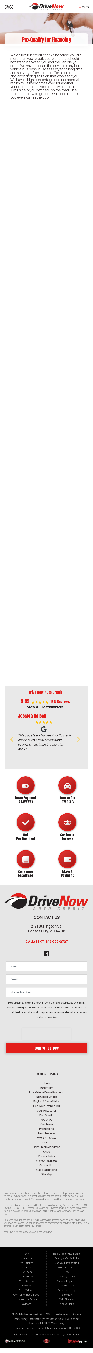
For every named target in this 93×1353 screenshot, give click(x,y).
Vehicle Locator (46, 1115)
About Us (46, 1124)
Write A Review (46, 1143)
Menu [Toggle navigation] (84, 7)
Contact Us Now (46, 1053)
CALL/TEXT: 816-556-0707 (46, 946)
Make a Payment (67, 1286)
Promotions (46, 1133)
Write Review (26, 1286)
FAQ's (46, 1156)
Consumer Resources (46, 1152)
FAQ (66, 1277)
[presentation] (46, 1038)
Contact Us (46, 1170)
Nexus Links (67, 1308)
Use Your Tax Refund (46, 1111)
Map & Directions (46, 1174)
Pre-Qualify (46, 1120)
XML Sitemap (66, 1304)
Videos (46, 1147)
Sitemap (67, 1299)
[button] (12, 739)
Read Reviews (46, 1138)
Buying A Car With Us (46, 1106)
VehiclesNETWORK (62, 1324)
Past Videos (26, 1295)
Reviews (26, 1290)
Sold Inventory (67, 1295)
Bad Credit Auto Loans (67, 1258)
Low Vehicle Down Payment (46, 1097)
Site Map (46, 1179)
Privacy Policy (46, 1161)
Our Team (46, 1129)
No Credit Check (46, 1102)
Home (46, 1088)
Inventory (46, 1092)
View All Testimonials (45, 706)
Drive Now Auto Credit (67, 1319)
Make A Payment (46, 1165)
